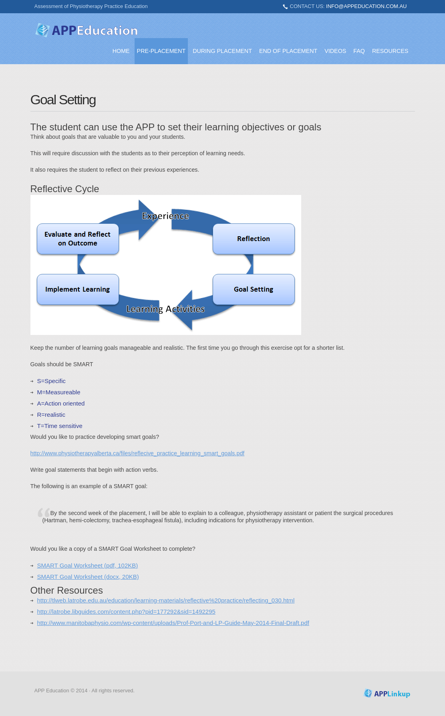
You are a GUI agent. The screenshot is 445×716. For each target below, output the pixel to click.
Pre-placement (161, 51)
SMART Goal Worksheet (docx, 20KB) (88, 576)
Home (121, 51)
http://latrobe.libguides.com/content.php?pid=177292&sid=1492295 (126, 611)
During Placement (222, 51)
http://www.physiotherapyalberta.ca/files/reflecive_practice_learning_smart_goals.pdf (137, 453)
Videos (335, 51)
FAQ (359, 51)
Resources (390, 51)
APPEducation (86, 30)
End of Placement (288, 51)
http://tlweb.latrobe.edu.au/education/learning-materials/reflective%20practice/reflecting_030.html (166, 600)
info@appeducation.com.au (366, 6)
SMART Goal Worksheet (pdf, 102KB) (87, 565)
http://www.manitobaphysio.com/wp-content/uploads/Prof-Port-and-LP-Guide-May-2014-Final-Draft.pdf (173, 622)
